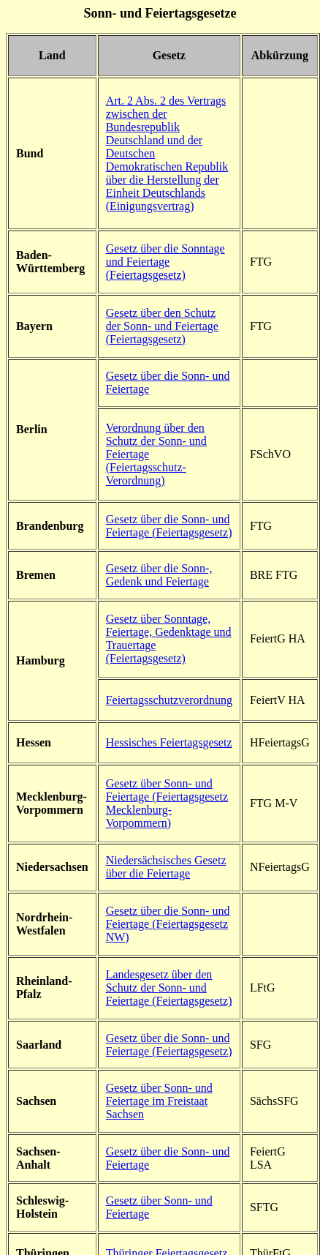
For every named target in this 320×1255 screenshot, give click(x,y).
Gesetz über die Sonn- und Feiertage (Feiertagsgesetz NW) (168, 923)
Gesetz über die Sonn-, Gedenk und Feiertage (159, 575)
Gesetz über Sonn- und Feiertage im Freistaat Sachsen (159, 1101)
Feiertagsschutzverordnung (169, 700)
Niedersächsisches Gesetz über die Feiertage (166, 867)
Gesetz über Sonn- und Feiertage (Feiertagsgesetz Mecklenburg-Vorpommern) (167, 803)
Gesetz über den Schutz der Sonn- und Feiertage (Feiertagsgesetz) (162, 326)
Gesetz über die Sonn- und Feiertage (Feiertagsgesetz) (169, 526)
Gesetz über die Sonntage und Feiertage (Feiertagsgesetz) (165, 261)
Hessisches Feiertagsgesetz (169, 742)
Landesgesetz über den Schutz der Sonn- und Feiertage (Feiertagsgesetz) (169, 987)
